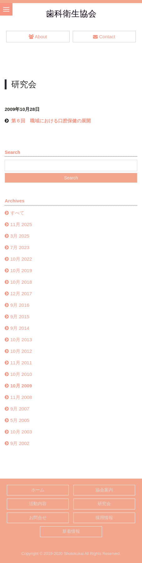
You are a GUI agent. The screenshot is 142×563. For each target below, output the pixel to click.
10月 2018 (21, 282)
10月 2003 (21, 431)
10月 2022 (21, 259)
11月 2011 (21, 362)
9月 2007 (19, 408)
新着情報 (71, 531)
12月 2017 (21, 293)
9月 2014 (19, 328)
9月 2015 (19, 316)
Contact (104, 36)
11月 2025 (21, 224)
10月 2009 (21, 385)
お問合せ (38, 517)
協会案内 (104, 490)
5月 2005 (19, 420)
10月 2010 (21, 374)
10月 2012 (21, 351)
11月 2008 (21, 397)
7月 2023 (19, 247)
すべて (17, 212)
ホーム (37, 490)
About (38, 36)
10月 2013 (21, 339)
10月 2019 (21, 270)
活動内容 (38, 503)
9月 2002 (19, 443)
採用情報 (104, 517)
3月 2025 (19, 236)
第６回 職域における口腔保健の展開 (51, 120)
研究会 (104, 503)
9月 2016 (19, 305)
